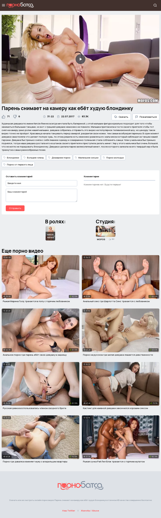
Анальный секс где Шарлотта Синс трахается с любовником (116, 301)
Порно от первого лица (18, 164)
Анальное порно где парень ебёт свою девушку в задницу (35, 354)
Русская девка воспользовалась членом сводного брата (34, 408)
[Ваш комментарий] (41, 195)
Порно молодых (113, 157)
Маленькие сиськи (86, 157)
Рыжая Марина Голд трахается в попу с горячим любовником (36, 301)
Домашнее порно (59, 157)
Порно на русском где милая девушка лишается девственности (118, 354)
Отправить (15, 208)
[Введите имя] (41, 183)
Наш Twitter (68, 510)
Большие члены (34, 157)
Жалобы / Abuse (90, 510)
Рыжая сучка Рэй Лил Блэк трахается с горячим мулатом (114, 461)
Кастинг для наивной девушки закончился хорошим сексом (115, 408)
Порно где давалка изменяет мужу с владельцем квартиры (35, 461)
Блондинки (11, 157)
